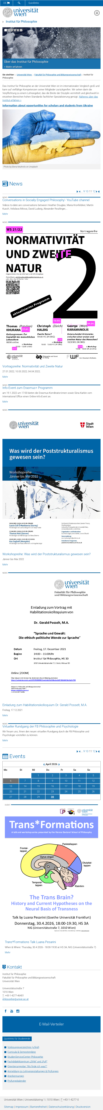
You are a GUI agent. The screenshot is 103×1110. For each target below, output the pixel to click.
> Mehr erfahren (13, 66)
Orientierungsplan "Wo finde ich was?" (27, 1066)
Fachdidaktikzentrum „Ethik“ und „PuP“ (27, 1061)
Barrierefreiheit (38, 1106)
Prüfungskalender (16, 1080)
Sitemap (8, 1106)
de (6, 2)
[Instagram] (18, 1011)
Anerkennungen (15, 1076)
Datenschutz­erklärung (61, 1106)
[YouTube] (12, 1011)
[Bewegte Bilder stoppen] (21, 30)
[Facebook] (5, 1011)
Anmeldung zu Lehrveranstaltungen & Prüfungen (32, 1071)
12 (94, 191)
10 (86, 191)
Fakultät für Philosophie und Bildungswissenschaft (57, 74)
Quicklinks (33, 2)
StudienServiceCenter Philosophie (25, 1056)
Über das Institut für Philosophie (26, 62)
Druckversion (83, 1106)
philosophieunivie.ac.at (15, 999)
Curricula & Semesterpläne (21, 1052)
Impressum (21, 1106)
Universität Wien (24, 74)
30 (52, 796)
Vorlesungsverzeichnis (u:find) (23, 1047)
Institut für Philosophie (21, 21)
